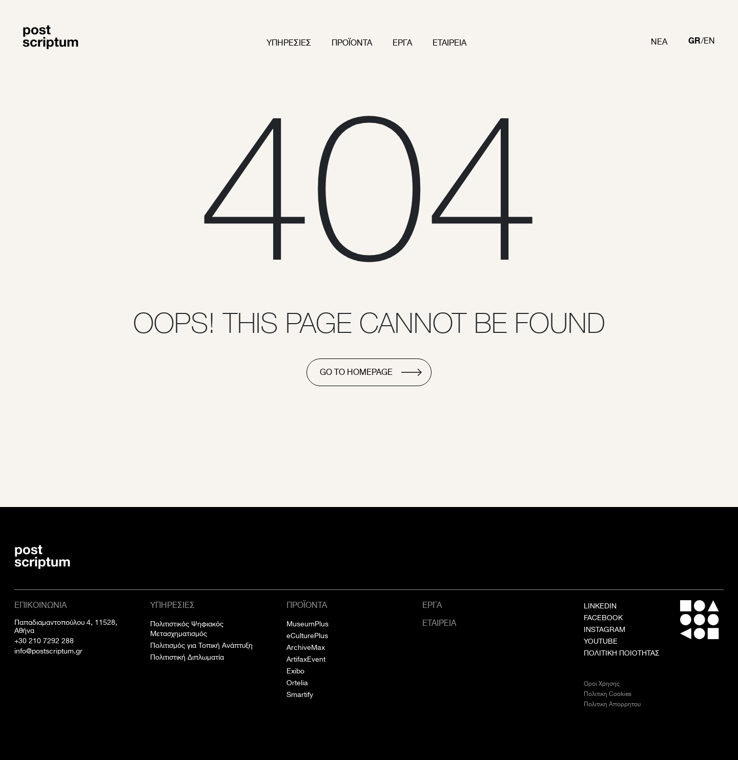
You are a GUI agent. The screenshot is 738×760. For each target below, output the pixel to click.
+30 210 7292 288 (44, 640)
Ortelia (297, 682)
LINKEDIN (600, 605)
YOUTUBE (601, 641)
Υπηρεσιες (288, 42)
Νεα (659, 41)
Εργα (402, 42)
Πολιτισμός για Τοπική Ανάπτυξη (201, 645)
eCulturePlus (307, 635)
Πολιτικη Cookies (607, 694)
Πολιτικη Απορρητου (612, 704)
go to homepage (356, 372)
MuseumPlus (307, 623)
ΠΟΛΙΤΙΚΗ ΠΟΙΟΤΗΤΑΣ (622, 653)
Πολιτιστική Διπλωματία (187, 657)
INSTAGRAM (604, 629)
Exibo (295, 670)
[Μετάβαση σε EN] (709, 42)
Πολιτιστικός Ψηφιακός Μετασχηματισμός (186, 628)
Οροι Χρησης (602, 683)
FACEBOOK (603, 617)
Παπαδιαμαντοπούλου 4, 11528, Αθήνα (65, 626)
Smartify (299, 694)
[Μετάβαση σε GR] (694, 42)
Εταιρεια (449, 42)
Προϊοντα (352, 42)
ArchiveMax (305, 647)
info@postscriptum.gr (48, 651)
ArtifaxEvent (305, 659)
